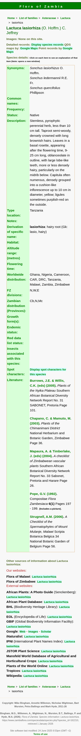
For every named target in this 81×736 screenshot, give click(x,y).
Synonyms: (16, 68)
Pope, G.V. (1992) (43, 494)
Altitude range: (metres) (13, 253)
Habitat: (13, 242)
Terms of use (40, 734)
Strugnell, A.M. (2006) (46, 516)
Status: (12, 115)
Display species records (47, 44)
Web (22, 631)
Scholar (46, 631)
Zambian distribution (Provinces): (16, 306)
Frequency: (16, 109)
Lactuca (65, 18)
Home (11, 18)
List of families (28, 18)
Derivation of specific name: (15, 231)
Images (33, 631)
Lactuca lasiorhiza (44, 576)
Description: (16, 120)
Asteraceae (49, 18)
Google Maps (29, 48)
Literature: (15, 380)
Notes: (12, 221)
